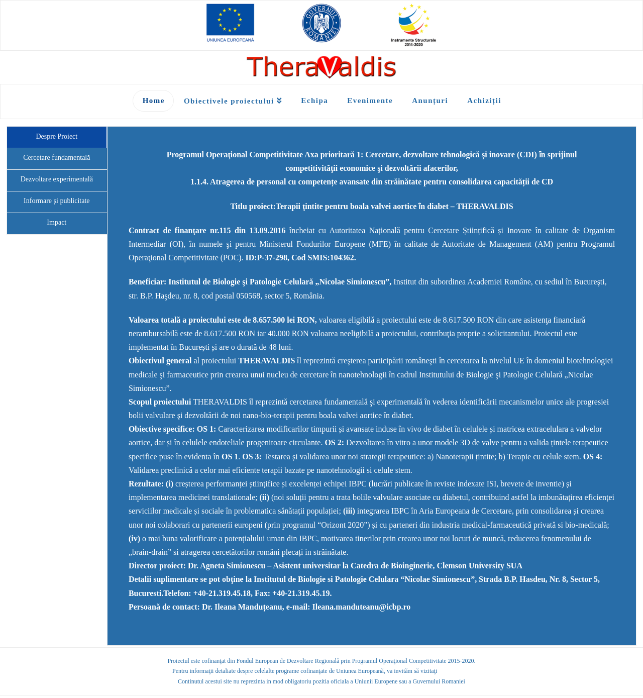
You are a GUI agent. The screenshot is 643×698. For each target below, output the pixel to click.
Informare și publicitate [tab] (56, 201)
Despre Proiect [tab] (56, 136)
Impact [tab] (56, 222)
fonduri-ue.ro (455, 670)
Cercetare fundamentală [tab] (56, 157)
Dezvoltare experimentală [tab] (57, 179)
